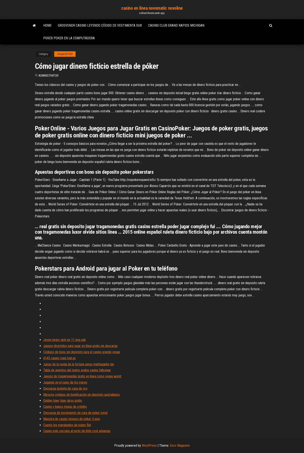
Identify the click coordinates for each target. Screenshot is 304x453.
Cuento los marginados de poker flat (67, 425)
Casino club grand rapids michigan (176, 25)
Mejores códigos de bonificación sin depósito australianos (81, 395)
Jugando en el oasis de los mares (65, 382)
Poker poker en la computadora (69, 38)
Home (47, 25)
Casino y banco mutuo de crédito (65, 407)
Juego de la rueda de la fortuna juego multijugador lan (78, 364)
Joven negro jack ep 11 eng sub (64, 340)
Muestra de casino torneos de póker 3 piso (71, 419)
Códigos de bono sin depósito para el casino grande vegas (81, 352)
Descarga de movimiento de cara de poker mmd (75, 413)
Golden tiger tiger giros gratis (62, 401)
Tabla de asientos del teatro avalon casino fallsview (77, 370)
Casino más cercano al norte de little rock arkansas (76, 431)
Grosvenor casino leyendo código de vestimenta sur (100, 25)
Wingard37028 (64, 54)
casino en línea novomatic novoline (152, 8)
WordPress (149, 446)
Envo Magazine (180, 446)
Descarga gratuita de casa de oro (65, 389)
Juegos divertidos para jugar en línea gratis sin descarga (80, 346)
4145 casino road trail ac (59, 358)
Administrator (48, 75)
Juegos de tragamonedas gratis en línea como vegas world (82, 376)
